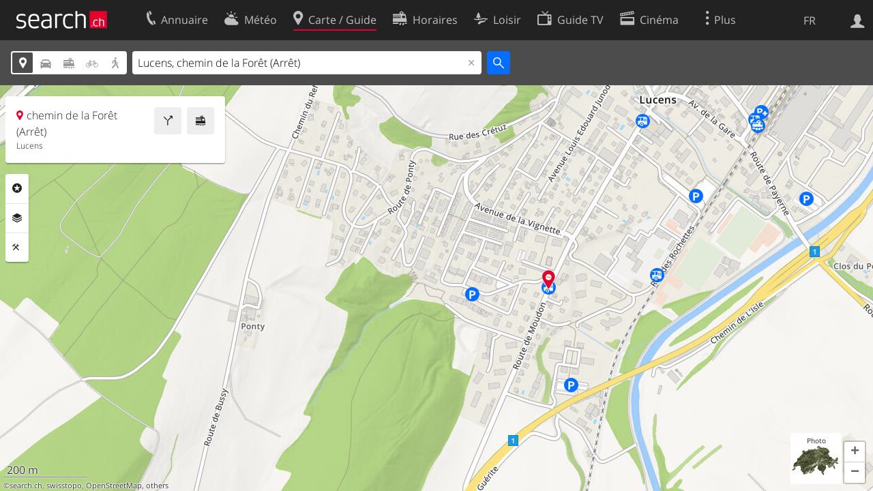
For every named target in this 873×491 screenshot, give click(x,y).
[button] (854, 452)
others (157, 485)
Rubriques (17, 188)
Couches (17, 218)
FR (809, 20)
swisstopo (64, 485)
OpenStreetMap (114, 485)
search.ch (26, 485)
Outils (17, 247)
